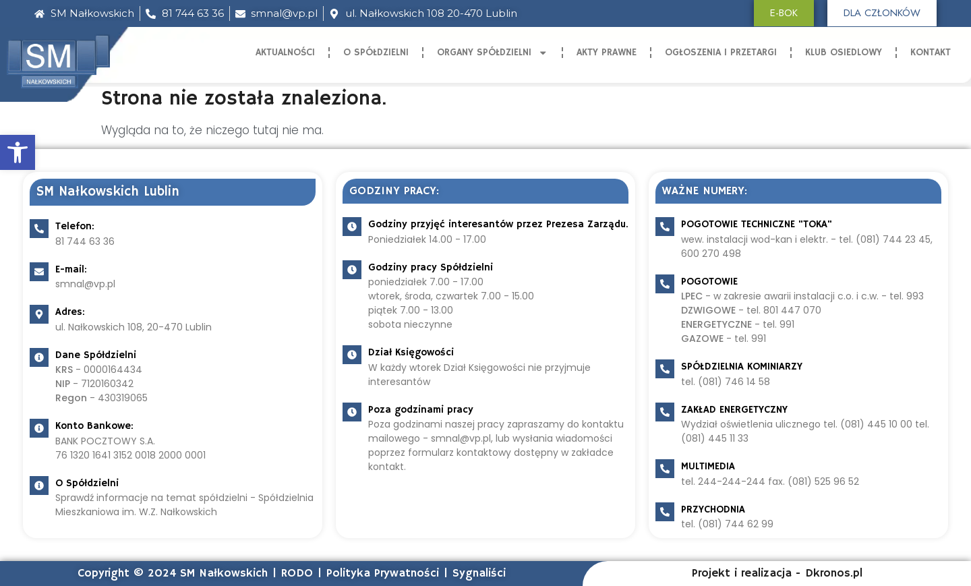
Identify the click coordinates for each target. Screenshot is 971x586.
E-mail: (71, 269)
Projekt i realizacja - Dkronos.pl (777, 573)
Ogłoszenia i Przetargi (721, 53)
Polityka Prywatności (382, 573)
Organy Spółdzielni (492, 53)
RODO (297, 573)
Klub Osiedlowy (843, 53)
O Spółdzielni (376, 53)
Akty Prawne (607, 53)
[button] (17, 152)
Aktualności (285, 53)
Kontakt (930, 53)
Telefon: (74, 226)
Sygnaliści (479, 573)
